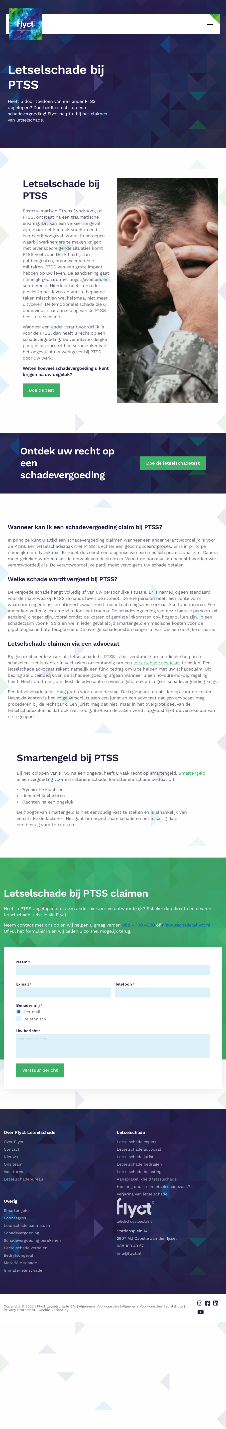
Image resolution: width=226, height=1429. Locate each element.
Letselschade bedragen (139, 1164)
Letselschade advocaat (139, 1149)
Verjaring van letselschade (142, 1194)
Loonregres (15, 1218)
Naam (23, 962)
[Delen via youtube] (203, 1309)
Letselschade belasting (139, 1171)
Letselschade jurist (135, 1156)
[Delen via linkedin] (216, 1302)
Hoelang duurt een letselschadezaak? (153, 1186)
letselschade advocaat (156, 662)
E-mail (24, 984)
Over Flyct (14, 1141)
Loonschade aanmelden (27, 1225)
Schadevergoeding (21, 1233)
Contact (11, 1149)
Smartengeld (191, 773)
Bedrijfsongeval (18, 1255)
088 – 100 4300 (138, 925)
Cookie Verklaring (40, 1308)
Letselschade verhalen (25, 1247)
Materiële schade (20, 1262)
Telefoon (125, 984)
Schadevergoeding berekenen (32, 1240)
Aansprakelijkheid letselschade (147, 1179)
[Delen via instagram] (203, 1302)
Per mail (32, 1011)
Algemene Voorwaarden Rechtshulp (152, 1304)
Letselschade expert (136, 1141)
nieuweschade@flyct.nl (186, 925)
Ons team (13, 1164)
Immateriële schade (23, 1270)
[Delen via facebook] (210, 1302)
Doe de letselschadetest (173, 463)
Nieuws (11, 1156)
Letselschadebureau (23, 1179)
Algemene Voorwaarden (99, 1304)
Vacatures (13, 1171)
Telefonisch (35, 1019)
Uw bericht (28, 1031)
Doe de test (41, 390)
